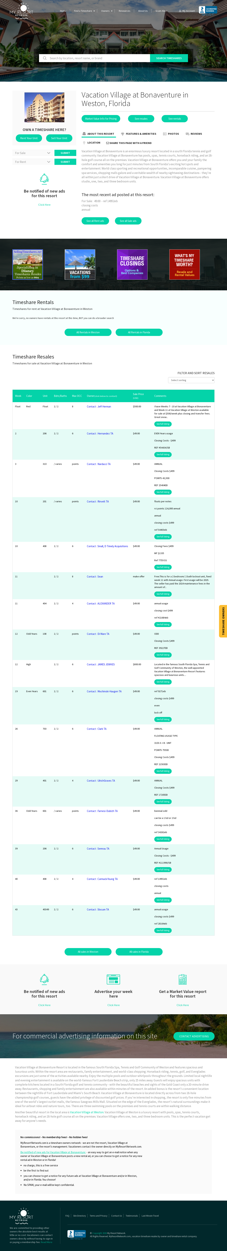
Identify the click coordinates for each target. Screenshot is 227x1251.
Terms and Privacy (98, 1215)
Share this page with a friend (129, 143)
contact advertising (194, 1036)
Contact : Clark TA (96, 728)
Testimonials (132, 1215)
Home (63, 10)
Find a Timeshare (83, 10)
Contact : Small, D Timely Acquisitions (107, 546)
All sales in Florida (139, 951)
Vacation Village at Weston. (87, 1112)
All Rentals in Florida (139, 332)
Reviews (193, 134)
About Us (143, 10)
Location (91, 143)
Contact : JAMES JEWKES (101, 664)
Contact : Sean (95, 576)
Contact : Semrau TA (98, 848)
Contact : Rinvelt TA (98, 501)
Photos (170, 134)
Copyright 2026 (99, 1233)
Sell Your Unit (59, 138)
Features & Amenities (138, 134)
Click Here (44, 204)
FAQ (67, 1215)
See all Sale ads (128, 221)
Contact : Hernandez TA (100, 433)
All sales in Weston (88, 951)
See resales (141, 118)
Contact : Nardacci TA (98, 464)
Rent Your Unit (29, 138)
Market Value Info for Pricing (101, 118)
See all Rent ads (95, 221)
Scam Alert (161, 10)
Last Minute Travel (150, 1215)
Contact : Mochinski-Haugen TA (104, 691)
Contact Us (116, 1215)
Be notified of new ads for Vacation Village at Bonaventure (53, 1152)
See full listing (163, 423)
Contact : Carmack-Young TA (102, 879)
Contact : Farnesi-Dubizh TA (102, 811)
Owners (105, 10)
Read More (46, 1242)
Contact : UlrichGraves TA (101, 780)
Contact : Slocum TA (98, 909)
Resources (124, 10)
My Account (186, 10)
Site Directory (79, 1215)
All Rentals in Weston (88, 332)
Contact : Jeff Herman (99, 406)
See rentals (174, 118)
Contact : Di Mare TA (98, 634)
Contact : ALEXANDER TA (101, 603)
